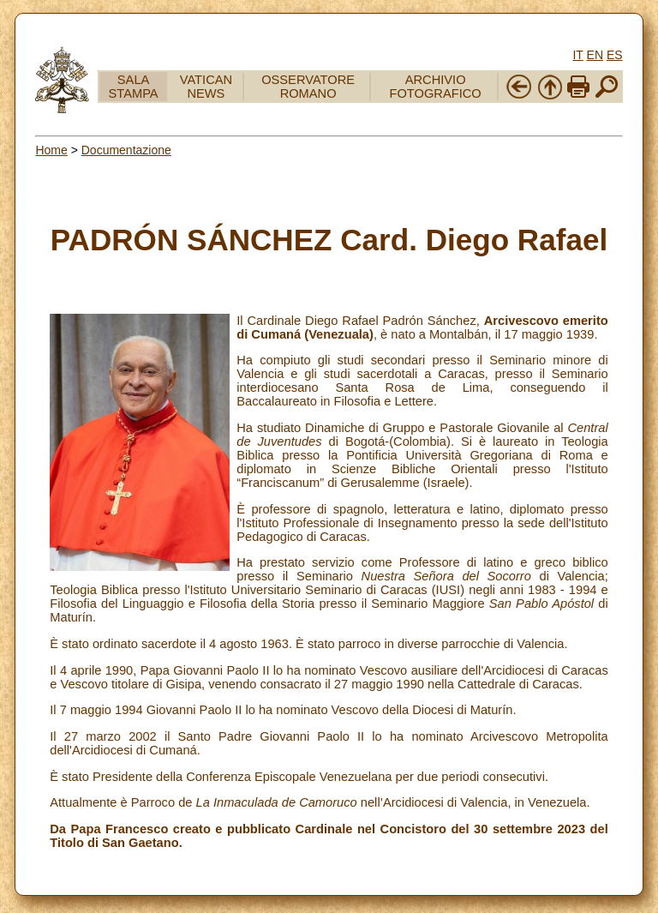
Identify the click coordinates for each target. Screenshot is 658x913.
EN (595, 55)
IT (577, 55)
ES (615, 55)
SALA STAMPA (134, 86)
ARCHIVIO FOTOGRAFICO (436, 86)
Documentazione (126, 150)
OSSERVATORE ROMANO (308, 86)
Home (51, 150)
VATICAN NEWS (206, 86)
